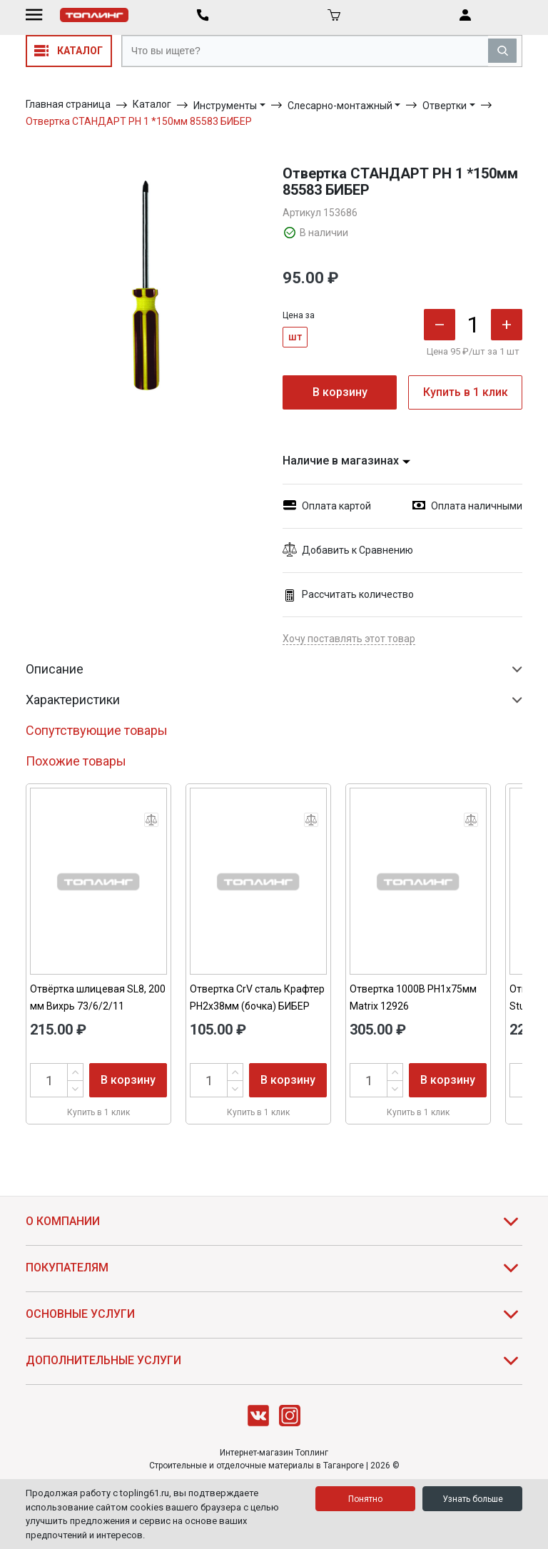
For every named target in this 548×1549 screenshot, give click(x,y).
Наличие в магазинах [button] (347, 460)
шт (295, 336)
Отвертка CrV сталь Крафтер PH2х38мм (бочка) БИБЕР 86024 (257, 1006)
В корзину (340, 392)
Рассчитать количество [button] (348, 594)
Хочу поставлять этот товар (349, 638)
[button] (402, 550)
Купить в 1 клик (465, 392)
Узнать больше (472, 1499)
